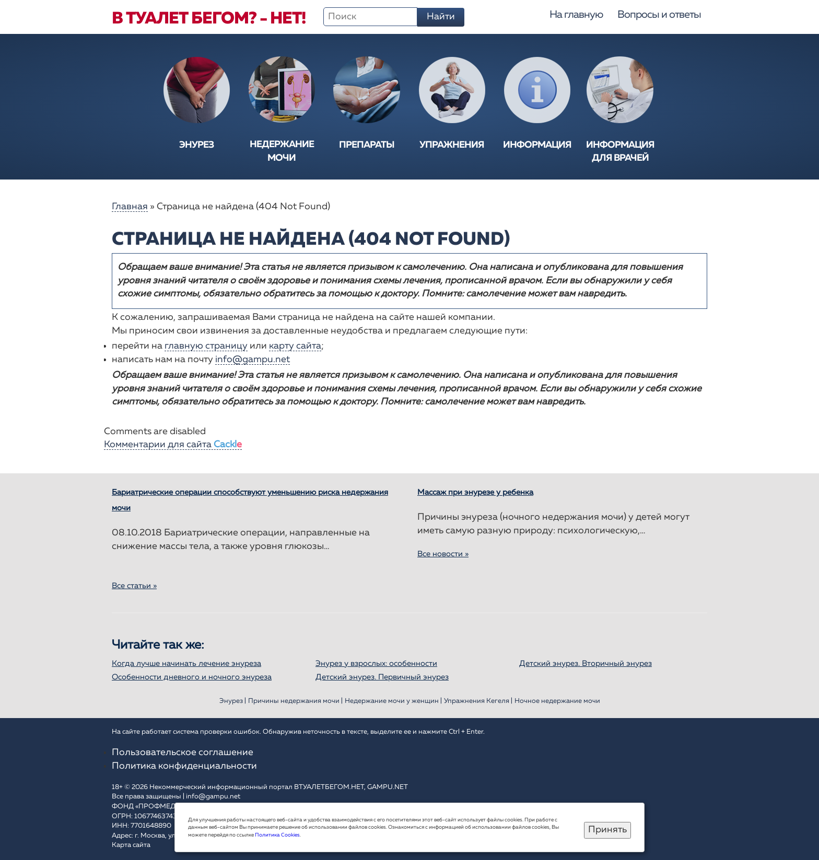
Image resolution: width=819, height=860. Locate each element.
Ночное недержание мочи (557, 701)
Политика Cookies (277, 835)
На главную (576, 14)
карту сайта (295, 346)
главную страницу (206, 346)
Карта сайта (131, 845)
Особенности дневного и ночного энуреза (192, 677)
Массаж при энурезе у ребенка (475, 492)
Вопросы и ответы (659, 14)
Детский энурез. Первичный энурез (382, 677)
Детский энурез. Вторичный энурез (585, 663)
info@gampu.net (252, 359)
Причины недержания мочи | (295, 701)
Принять (607, 829)
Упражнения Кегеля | (478, 701)
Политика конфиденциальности (184, 766)
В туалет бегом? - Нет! (209, 18)
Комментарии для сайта (173, 444)
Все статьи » (134, 586)
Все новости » (443, 554)
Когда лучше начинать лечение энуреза (186, 663)
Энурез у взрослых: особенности (376, 663)
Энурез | (232, 701)
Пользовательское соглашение (182, 752)
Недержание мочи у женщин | (393, 701)
